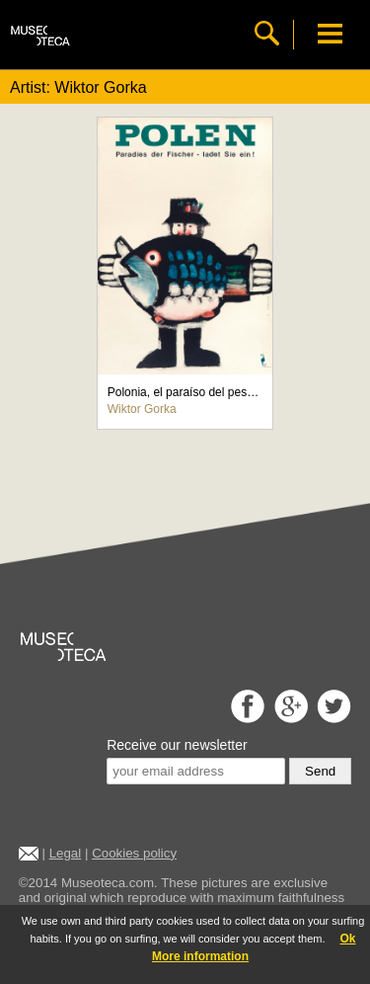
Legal (65, 853)
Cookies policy (134, 853)
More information (200, 956)
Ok (347, 938)
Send (320, 771)
